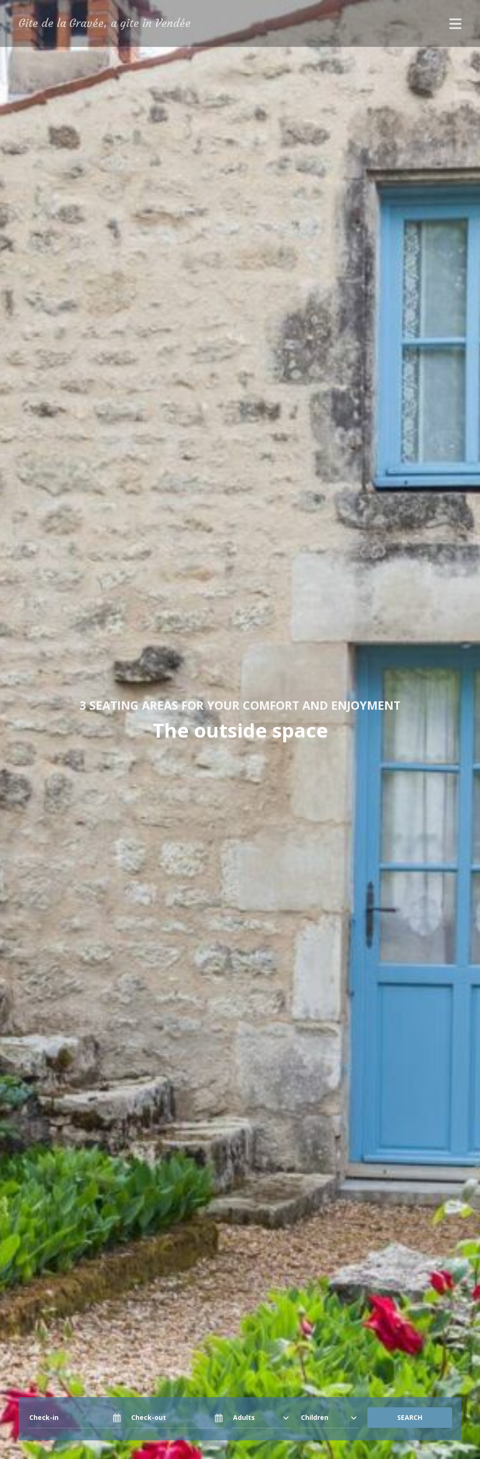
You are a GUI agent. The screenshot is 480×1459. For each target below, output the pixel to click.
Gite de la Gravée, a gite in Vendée (105, 23)
